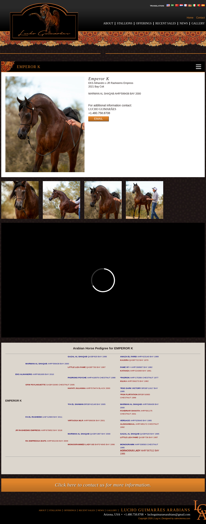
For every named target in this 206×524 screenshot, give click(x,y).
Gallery (198, 23)
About (108, 23)
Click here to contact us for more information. (103, 485)
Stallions (124, 23)
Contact (200, 17)
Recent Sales (165, 23)
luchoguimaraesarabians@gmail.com (168, 514)
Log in (157, 518)
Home (190, 17)
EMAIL (98, 118)
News (184, 23)
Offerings (144, 23)
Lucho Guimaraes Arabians (44, 22)
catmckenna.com (182, 518)
